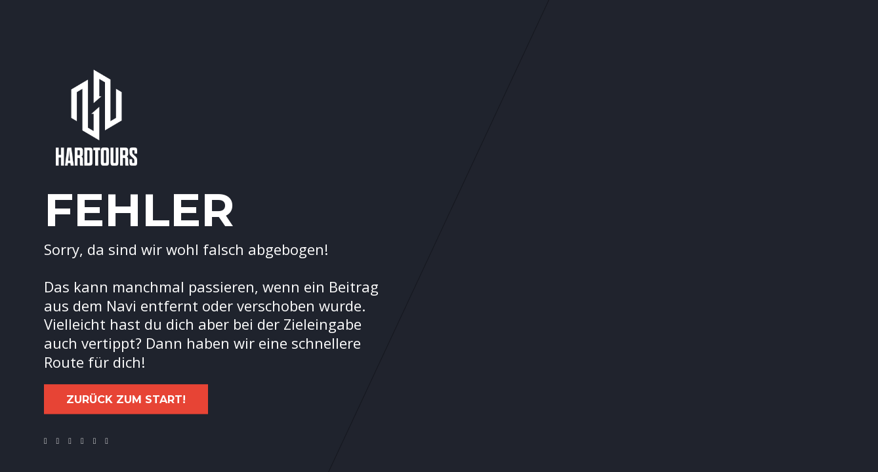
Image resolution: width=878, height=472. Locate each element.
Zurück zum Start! (126, 399)
